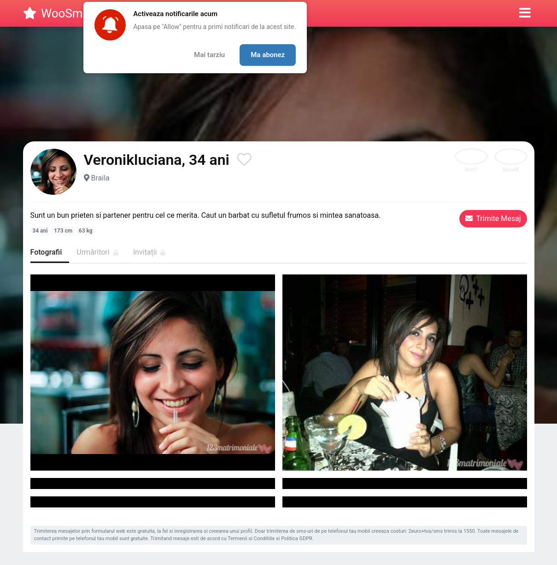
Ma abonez (268, 55)
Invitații (149, 252)
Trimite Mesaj (493, 218)
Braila (100, 178)
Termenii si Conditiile (251, 539)
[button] (525, 13)
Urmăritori (97, 252)
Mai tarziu (209, 55)
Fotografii (46, 252)
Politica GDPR (296, 539)
